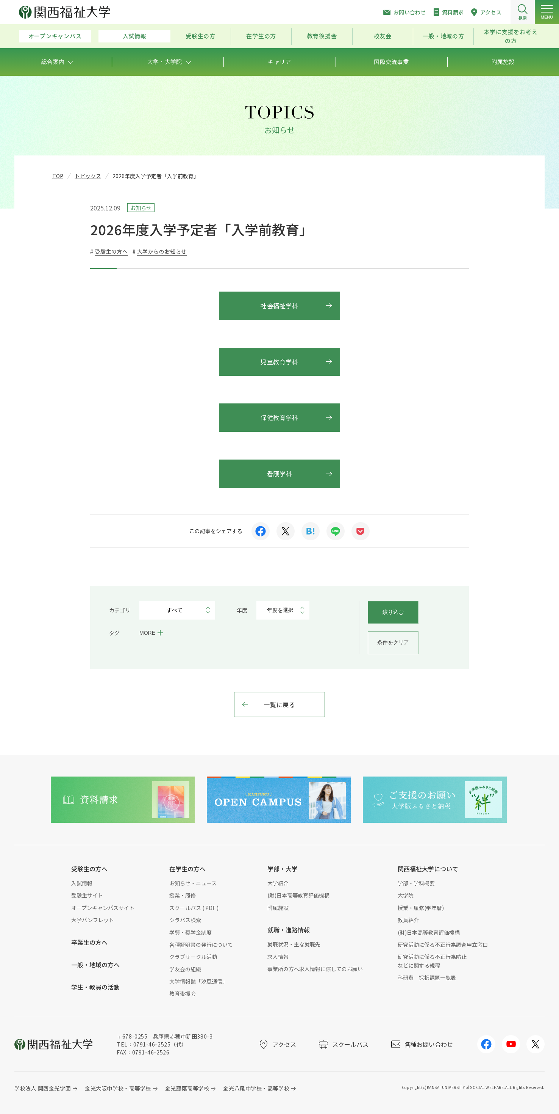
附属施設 (278, 908)
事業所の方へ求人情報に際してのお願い (315, 969)
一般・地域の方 (443, 36)
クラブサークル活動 (193, 956)
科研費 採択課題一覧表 (427, 977)
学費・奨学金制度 (190, 932)
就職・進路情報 (288, 929)
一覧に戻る (279, 704)
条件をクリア (393, 642)
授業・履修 (182, 895)
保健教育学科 (279, 417)
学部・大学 (282, 868)
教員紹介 (408, 920)
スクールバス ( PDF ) (194, 908)
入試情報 (135, 36)
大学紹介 (278, 883)
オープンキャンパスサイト (102, 908)
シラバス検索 (185, 920)
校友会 (383, 36)
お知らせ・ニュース (193, 883)
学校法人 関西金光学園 (42, 1088)
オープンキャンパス (55, 36)
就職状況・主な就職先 (293, 944)
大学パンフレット (92, 920)
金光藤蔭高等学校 (187, 1088)
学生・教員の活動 (95, 987)
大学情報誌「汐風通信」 (198, 981)
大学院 (406, 895)
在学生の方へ (187, 868)
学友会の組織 (185, 969)
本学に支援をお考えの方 (511, 36)
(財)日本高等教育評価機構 (298, 895)
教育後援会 (322, 36)
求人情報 (278, 956)
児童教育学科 (279, 361)
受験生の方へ (89, 868)
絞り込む (393, 612)
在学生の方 (261, 36)
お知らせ (140, 208)
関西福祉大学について (428, 868)
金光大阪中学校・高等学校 (118, 1088)
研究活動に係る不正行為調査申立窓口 (443, 944)
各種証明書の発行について (201, 944)
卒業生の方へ (89, 942)
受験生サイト (87, 895)
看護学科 (279, 473)
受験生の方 (200, 36)
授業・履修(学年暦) (421, 908)
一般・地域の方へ (95, 964)
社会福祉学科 (279, 305)
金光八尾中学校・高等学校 (256, 1088)
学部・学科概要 (416, 883)
